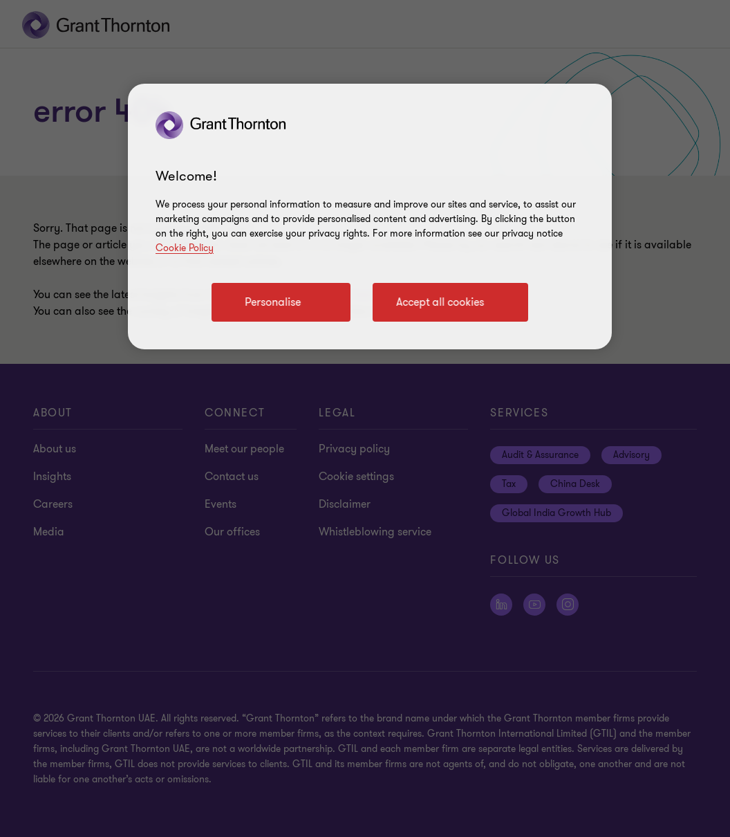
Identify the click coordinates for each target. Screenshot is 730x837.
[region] (370, 216)
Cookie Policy (185, 248)
